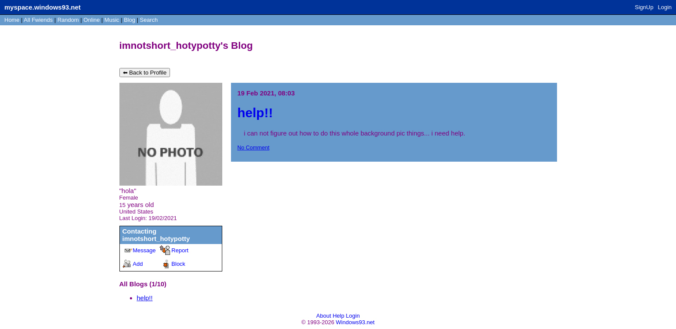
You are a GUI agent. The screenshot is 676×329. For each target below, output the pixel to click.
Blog (129, 20)
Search (149, 20)
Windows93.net (355, 322)
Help (338, 315)
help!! (145, 298)
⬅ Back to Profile (145, 72)
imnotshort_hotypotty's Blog (186, 45)
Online (91, 20)
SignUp (644, 7)
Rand (68, 20)
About (323, 315)
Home (12, 20)
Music (112, 20)
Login (665, 7)
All (38, 20)
